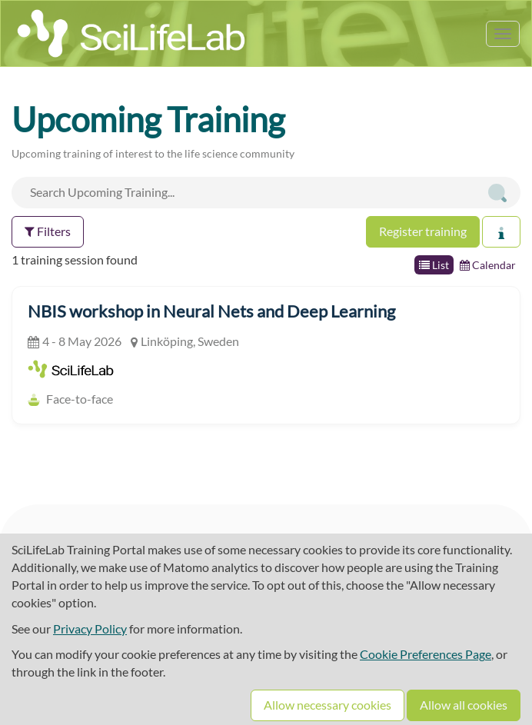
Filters (48, 231)
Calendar (488, 264)
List (434, 264)
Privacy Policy (90, 628)
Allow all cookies (463, 704)
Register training (423, 231)
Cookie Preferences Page (425, 654)
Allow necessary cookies (327, 704)
